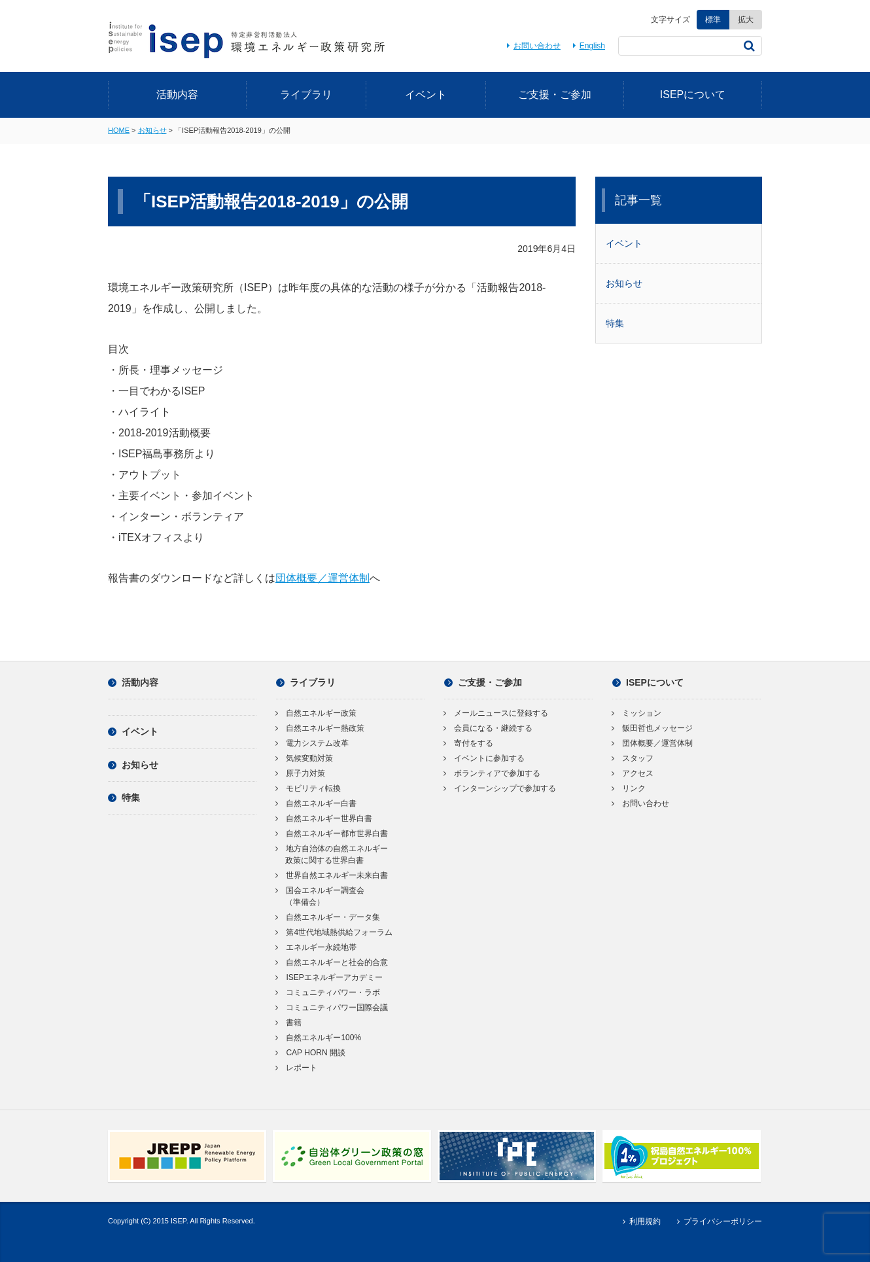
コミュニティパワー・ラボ (328, 992)
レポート (296, 1067)
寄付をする (468, 743)
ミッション (636, 713)
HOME (119, 130)
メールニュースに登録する (496, 713)
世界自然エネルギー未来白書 (332, 875)
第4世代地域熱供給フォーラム (334, 932)
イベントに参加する (484, 758)
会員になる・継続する (488, 728)
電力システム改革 (312, 743)
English (587, 45)
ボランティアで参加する (492, 773)
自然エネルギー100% (318, 1037)
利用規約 (639, 1221)
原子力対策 (300, 773)
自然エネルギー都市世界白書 (332, 833)
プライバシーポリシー (718, 1221)
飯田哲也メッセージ (652, 728)
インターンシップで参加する (500, 788)
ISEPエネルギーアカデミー (329, 977)
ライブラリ (306, 94)
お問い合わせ (531, 45)
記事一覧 (638, 200)
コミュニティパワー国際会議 (332, 1007)
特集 (615, 323)
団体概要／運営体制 (322, 578)
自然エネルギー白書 (316, 803)
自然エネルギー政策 (316, 713)
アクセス (632, 773)
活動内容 (177, 94)
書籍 (289, 1022)
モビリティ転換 (308, 788)
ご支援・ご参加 (554, 94)
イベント (426, 94)
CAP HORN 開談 (310, 1052)
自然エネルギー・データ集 (328, 917)
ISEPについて (692, 94)
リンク (629, 788)
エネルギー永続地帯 (316, 947)
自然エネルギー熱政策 (320, 728)
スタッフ (632, 758)
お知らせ (152, 130)
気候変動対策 (304, 758)
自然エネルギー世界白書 (324, 818)
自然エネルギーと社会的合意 (332, 962)
